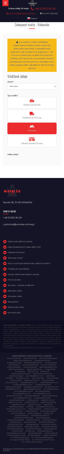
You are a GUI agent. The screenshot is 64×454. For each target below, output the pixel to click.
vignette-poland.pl (48, 402)
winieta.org (48, 413)
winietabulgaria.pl (43, 418)
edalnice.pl (44, 371)
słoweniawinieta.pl (16, 400)
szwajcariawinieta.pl (42, 398)
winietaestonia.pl (50, 420)
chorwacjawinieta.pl (30, 365)
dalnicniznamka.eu (16, 369)
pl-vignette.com (51, 387)
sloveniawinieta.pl (42, 391)
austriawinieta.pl (30, 358)
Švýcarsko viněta (15, 296)
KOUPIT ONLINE (50, 13)
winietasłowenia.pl (33, 429)
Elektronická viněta (16, 307)
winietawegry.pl (50, 429)
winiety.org (30, 431)
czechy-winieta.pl (48, 365)
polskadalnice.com (13, 389)
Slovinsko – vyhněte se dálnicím (21, 285)
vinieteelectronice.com (16, 409)
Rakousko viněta (15, 291)
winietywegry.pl (51, 433)
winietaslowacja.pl (31, 426)
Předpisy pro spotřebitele (18, 269)
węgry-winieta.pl (50, 435)
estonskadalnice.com (34, 376)
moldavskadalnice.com (22, 385)
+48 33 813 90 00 (43, 8)
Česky (32, 18)
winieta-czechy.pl (15, 411)
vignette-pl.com (31, 402)
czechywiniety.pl (30, 367)
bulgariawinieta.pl (14, 363)
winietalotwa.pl (30, 422)
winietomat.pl (17, 431)
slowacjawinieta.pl (32, 396)
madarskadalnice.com (49, 382)
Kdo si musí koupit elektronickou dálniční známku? (29, 263)
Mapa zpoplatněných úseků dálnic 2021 (24, 247)
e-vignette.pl (50, 369)
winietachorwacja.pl (15, 420)
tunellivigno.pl (32, 400)
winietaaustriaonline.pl (40, 415)
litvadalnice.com (22, 378)
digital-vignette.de (34, 369)
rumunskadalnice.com (23, 391)
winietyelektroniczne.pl (16, 433)
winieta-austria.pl (51, 409)
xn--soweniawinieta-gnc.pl (42, 437)
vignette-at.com (48, 400)
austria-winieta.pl (14, 358)
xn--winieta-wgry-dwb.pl (32, 442)
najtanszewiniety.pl (13, 387)
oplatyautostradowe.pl (33, 387)
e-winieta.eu (20, 371)
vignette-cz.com (15, 402)
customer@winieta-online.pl (20, 13)
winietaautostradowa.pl (23, 418)
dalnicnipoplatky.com (48, 367)
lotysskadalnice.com (29, 382)
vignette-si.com (34, 404)
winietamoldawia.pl (46, 422)
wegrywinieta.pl (34, 409)
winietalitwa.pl (15, 422)
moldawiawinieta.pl (43, 385)
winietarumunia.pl (48, 424)
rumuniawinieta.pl (50, 389)
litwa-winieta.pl (38, 378)
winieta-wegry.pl (18, 413)
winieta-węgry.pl (34, 413)
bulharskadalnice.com (33, 363)
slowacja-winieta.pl (14, 396)
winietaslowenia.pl (49, 426)
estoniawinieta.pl (16, 376)
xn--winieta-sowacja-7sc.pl (43, 440)
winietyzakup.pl (34, 435)
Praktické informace (16, 252)
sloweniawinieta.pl (49, 396)
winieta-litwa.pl (31, 411)
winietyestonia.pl (35, 433)
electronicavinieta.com (21, 374)
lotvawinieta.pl (48, 380)
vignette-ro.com (18, 404)
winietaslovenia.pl (14, 426)
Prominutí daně (14, 280)
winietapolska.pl (32, 424)
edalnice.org (33, 371)
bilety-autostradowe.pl (23, 360)
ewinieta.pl (50, 376)
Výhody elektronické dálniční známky (23, 274)
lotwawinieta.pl (12, 382)
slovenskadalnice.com (22, 393)
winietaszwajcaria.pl (15, 429)
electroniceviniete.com (42, 374)
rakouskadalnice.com (32, 389)
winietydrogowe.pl (44, 431)
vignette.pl (48, 404)
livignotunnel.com (31, 380)
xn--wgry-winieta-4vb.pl (20, 440)
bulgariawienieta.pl (42, 360)
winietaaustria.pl (21, 415)
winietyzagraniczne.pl (16, 435)
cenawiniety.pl (51, 363)
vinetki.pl (30, 407)
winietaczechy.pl (33, 420)
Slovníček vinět (14, 313)
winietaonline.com (15, 424)
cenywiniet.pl (14, 365)
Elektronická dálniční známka (20, 241)
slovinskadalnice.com (42, 393)
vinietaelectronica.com (45, 407)
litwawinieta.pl (52, 378)
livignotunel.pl (16, 380)
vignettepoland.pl (16, 407)
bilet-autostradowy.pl (48, 358)
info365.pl (9, 378)
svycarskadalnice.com (22, 398)
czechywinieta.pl (14, 367)
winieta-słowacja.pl (48, 411)
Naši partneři (13, 302)
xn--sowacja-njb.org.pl (20, 437)
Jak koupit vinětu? (15, 258)
